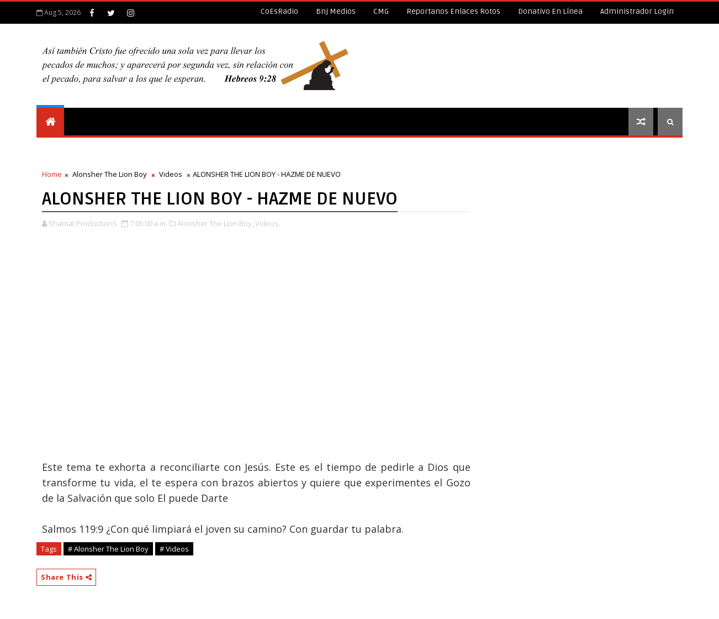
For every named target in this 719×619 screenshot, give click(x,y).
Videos (170, 174)
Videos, (267, 223)
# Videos (174, 549)
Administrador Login (637, 11)
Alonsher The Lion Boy (109, 174)
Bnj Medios (336, 11)
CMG (381, 11)
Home (52, 174)
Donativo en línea (550, 11)
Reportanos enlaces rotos (453, 11)
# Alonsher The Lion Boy (108, 549)
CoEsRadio (279, 11)
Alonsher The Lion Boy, (215, 223)
